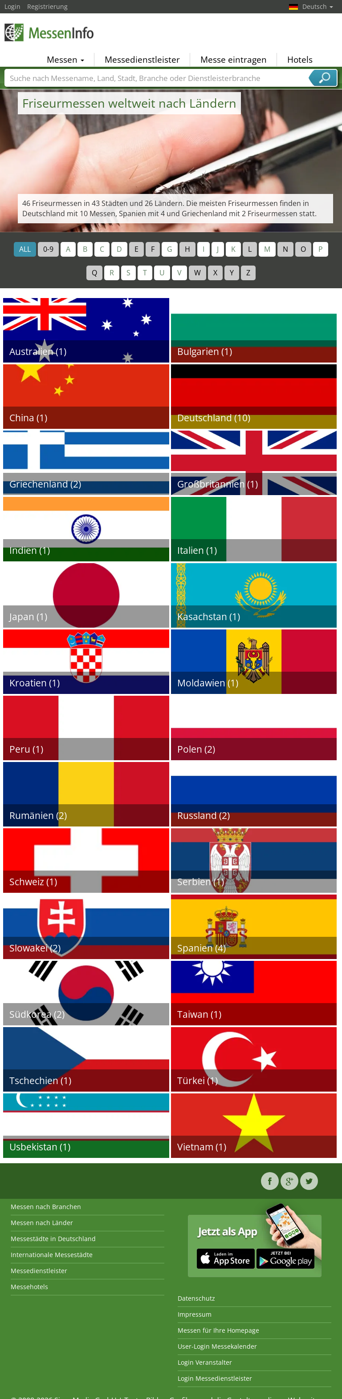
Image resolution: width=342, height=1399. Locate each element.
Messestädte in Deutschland (53, 1238)
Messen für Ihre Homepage (218, 1330)
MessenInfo (49, 32)
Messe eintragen (233, 59)
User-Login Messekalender (217, 1346)
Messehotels (29, 1286)
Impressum (195, 1314)
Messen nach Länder (42, 1222)
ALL (25, 249)
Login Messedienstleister (215, 1378)
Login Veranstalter (205, 1362)
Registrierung (47, 6)
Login (12, 6)
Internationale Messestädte (52, 1254)
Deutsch (317, 6)
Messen (65, 59)
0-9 (48, 249)
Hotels (300, 59)
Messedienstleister (142, 59)
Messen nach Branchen (46, 1206)
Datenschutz (196, 1298)
